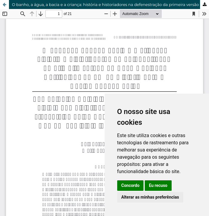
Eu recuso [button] (158, 185)
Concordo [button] (130, 185)
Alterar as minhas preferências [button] (150, 197)
